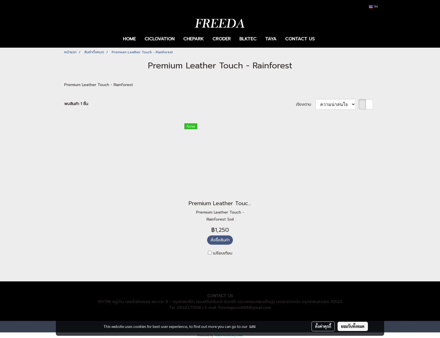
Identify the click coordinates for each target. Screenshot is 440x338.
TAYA (270, 39)
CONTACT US (300, 39)
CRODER (221, 39)
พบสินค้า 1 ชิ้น (76, 104)
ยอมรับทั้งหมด (353, 326)
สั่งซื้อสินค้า (220, 240)
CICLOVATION (160, 39)
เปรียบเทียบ (222, 253)
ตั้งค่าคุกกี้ (323, 326)
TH (373, 6)
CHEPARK (193, 39)
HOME (129, 39)
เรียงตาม (305, 104)
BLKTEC (247, 39)
